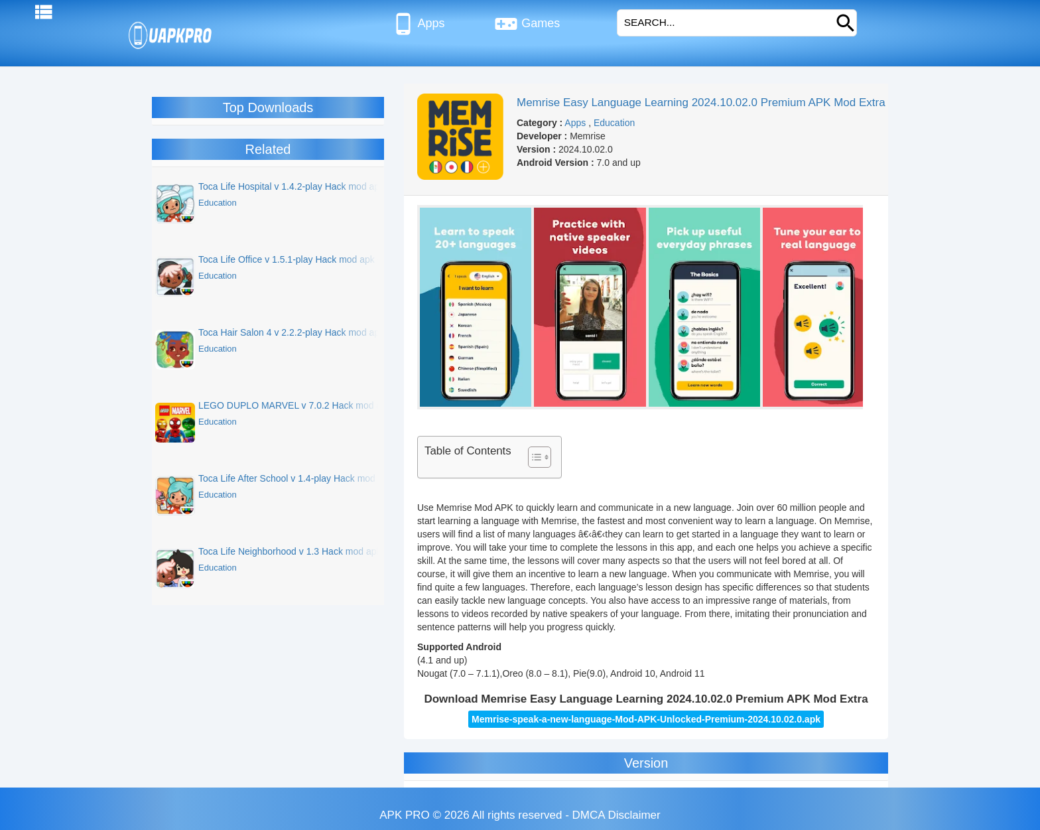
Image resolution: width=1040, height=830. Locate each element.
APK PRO (404, 815)
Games (527, 24)
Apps (418, 24)
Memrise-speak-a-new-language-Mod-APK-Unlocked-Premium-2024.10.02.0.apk (646, 719)
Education (614, 122)
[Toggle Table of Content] (533, 457)
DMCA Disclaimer (616, 815)
